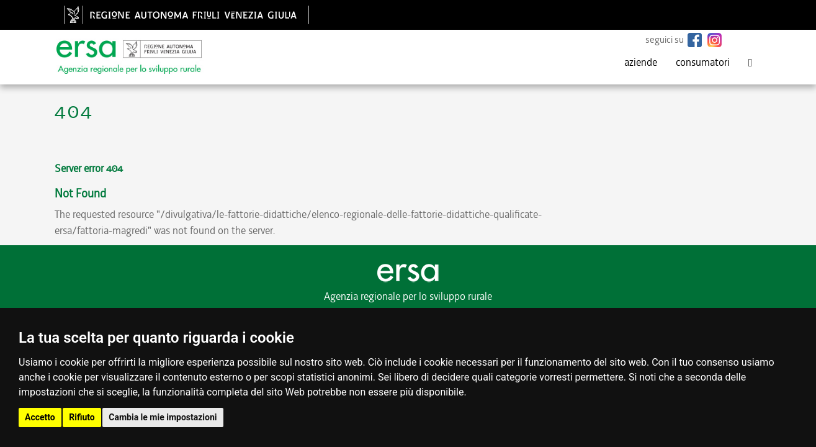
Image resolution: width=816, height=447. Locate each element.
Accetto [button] (40, 417)
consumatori (703, 62)
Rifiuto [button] (82, 417)
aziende (640, 62)
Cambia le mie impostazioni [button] (163, 417)
